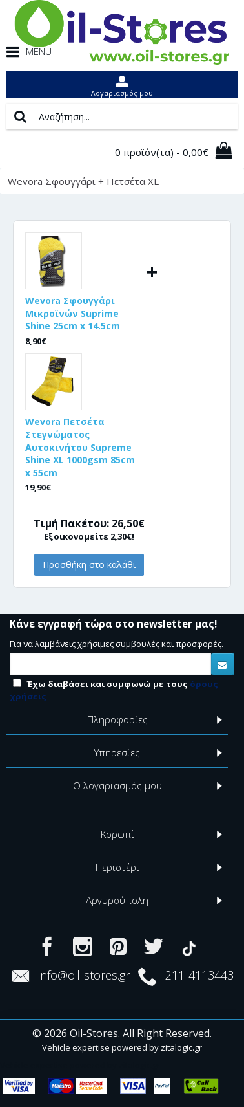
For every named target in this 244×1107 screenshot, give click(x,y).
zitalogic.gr (181, 1047)
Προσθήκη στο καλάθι (89, 564)
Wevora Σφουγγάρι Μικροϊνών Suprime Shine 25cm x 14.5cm (72, 313)
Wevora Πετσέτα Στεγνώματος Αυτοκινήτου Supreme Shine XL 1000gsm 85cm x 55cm (80, 446)
